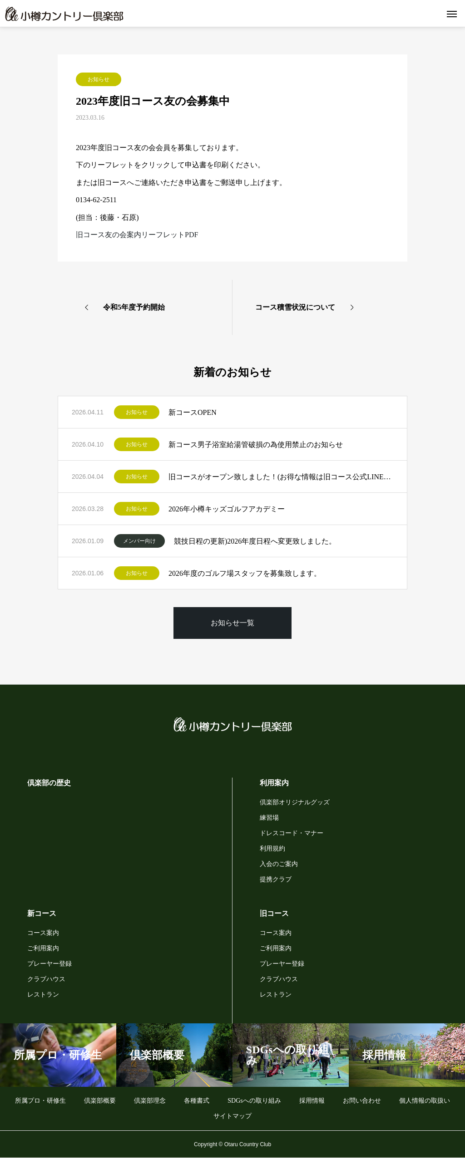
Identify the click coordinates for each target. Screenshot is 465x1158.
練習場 (269, 817)
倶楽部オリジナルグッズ (295, 802)
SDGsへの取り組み (254, 1100)
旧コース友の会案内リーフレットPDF (137, 234)
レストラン (43, 994)
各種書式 (196, 1100)
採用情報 (312, 1100)
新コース (41, 913)
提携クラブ (276, 879)
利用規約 (272, 848)
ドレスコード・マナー (291, 833)
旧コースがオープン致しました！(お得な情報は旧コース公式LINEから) (280, 477)
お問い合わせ (362, 1100)
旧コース (274, 913)
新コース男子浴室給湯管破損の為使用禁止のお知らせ (255, 444)
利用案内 (274, 783)
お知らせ (98, 79)
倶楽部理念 (150, 1100)
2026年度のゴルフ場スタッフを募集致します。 (244, 573)
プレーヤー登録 (49, 963)
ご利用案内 (43, 948)
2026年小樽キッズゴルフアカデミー (226, 509)
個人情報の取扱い (424, 1100)
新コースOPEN (192, 412)
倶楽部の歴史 (49, 783)
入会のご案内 (279, 864)
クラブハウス (46, 979)
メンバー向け (139, 541)
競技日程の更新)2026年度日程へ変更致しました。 (255, 541)
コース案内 (43, 932)
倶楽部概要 (100, 1100)
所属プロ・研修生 (40, 1100)
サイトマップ (232, 1116)
